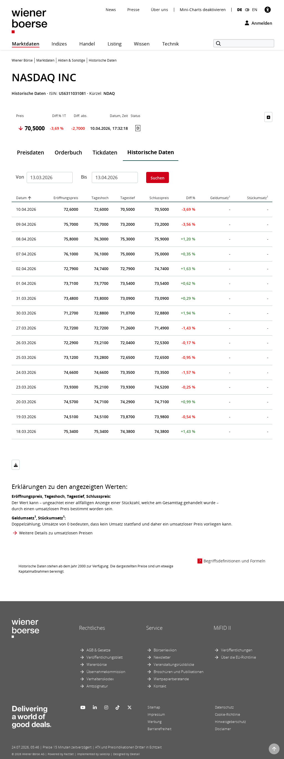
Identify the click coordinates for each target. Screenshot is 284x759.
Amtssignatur (97, 686)
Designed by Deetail (126, 754)
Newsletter (162, 657)
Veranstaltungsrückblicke (174, 664)
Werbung (154, 721)
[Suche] (243, 43)
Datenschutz (224, 707)
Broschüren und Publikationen (179, 671)
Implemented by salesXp (93, 754)
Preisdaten (30, 152)
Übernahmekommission (106, 671)
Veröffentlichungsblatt (105, 657)
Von (19, 177)
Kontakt (160, 686)
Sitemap (154, 707)
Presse (133, 9)
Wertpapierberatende (171, 678)
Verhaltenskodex (100, 678)
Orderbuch (68, 152)
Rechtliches (92, 627)
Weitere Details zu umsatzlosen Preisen (56, 532)
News (111, 9)
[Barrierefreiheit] (267, 9)
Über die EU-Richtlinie (238, 657)
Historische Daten (150, 152)
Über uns (159, 9)
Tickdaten (105, 152)
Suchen (157, 178)
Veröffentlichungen (236, 650)
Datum (21, 198)
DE (239, 9)
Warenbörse (97, 664)
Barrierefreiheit (159, 729)
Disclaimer (223, 729)
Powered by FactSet (61, 754)
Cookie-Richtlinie (227, 714)
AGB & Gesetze (98, 650)
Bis (84, 177)
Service (154, 627)
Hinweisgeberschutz (230, 721)
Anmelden (258, 23)
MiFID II (222, 627)
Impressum (156, 714)
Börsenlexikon (165, 650)
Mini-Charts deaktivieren (203, 10)
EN (254, 9)
